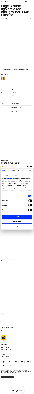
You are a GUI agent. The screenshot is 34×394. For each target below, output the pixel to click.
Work (2, 18)
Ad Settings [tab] (21, 170)
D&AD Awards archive (10, 18)
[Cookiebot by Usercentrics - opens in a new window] (26, 166)
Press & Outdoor (15, 89)
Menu (13, 390)
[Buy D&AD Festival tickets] (8, 2)
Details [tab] (13, 170)
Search (21, 390)
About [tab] (29, 170)
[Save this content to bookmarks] (31, 19)
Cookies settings (7, 377)
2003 (13, 95)
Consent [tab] (4, 170)
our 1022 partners (11, 178)
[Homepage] (16, 390)
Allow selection (17, 221)
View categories (6, 82)
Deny (17, 226)
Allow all (17, 216)
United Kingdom (15, 92)
